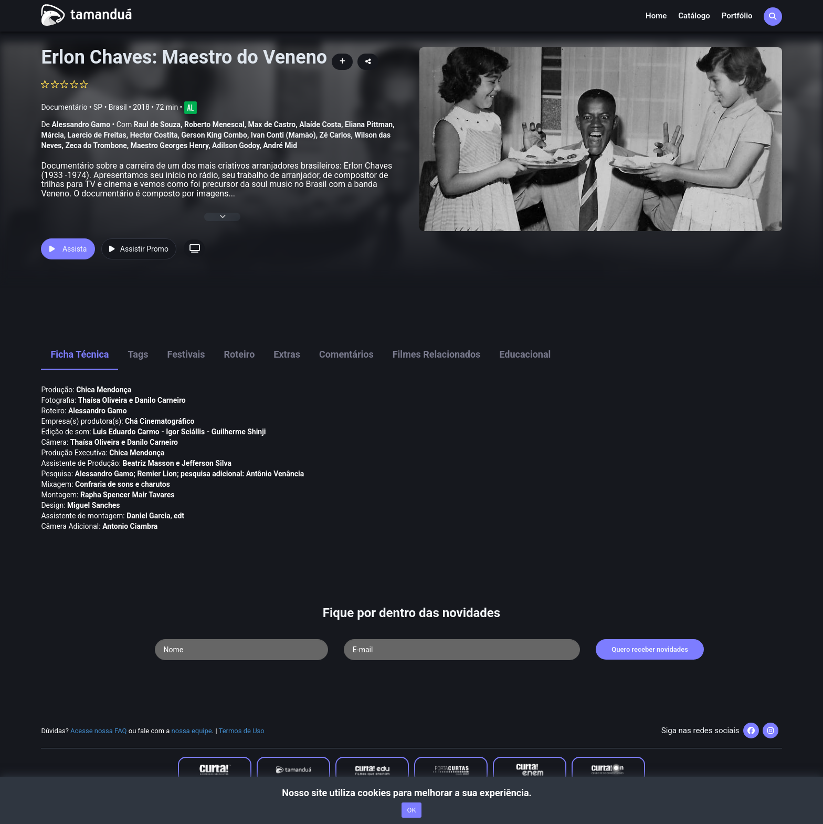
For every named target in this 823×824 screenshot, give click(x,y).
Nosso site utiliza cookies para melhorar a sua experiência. (411, 792)
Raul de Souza (157, 124)
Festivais (186, 354)
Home (656, 15)
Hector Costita (154, 135)
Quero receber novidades (649, 649)
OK (411, 810)
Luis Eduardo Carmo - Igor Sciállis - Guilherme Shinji (179, 431)
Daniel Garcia (148, 516)
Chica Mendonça (103, 389)
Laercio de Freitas (97, 135)
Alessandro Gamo (80, 124)
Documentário (64, 107)
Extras (286, 354)
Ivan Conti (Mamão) (283, 135)
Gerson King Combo (214, 135)
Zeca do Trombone (95, 145)
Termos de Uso (242, 731)
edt (179, 516)
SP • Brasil (110, 107)
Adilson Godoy (235, 145)
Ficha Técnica (79, 354)
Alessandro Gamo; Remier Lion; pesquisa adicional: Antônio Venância (189, 474)
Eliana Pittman (369, 124)
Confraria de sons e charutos (122, 484)
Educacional (525, 354)
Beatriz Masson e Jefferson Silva (176, 463)
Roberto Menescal (214, 124)
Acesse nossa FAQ (98, 731)
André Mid (280, 145)
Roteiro (239, 354)
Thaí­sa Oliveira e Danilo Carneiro (132, 400)
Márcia (52, 135)
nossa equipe (192, 731)
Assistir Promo (138, 249)
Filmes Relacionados (437, 354)
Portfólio (737, 15)
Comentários (346, 354)
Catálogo (694, 15)
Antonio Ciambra (129, 526)
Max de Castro (272, 124)
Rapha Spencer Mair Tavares (127, 495)
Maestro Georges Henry (169, 145)
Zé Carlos (335, 135)
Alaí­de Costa (320, 124)
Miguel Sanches (93, 505)
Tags (138, 354)
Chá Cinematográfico (159, 421)
